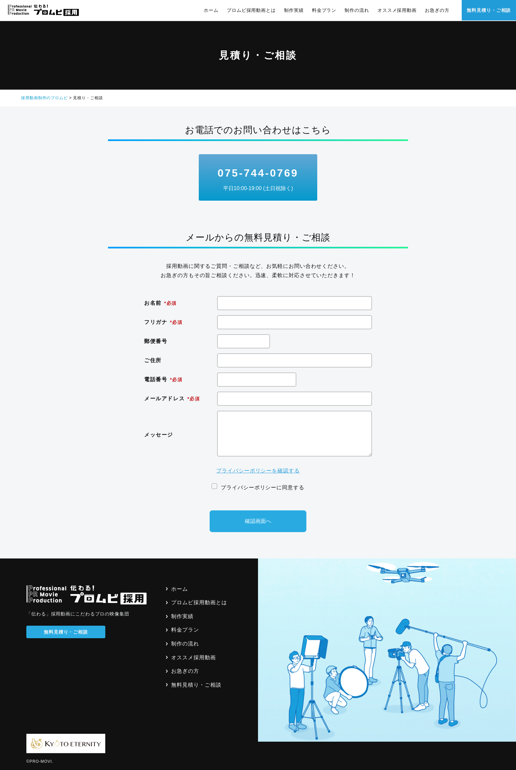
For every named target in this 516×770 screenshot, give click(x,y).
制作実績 (293, 10)
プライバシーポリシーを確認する (258, 470)
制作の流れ (357, 10)
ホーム (211, 10)
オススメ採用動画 (396, 10)
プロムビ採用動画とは (250, 10)
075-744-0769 (258, 180)
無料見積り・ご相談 (489, 10)
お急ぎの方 (437, 10)
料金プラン (324, 10)
